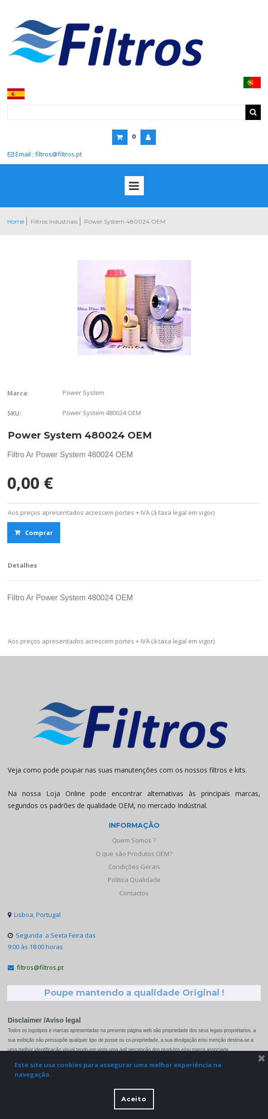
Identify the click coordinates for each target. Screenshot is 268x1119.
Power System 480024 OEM (125, 221)
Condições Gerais (134, 866)
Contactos (134, 893)
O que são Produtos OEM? (134, 853)
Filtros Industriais (54, 221)
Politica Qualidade (134, 879)
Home (15, 221)
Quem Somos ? (134, 840)
